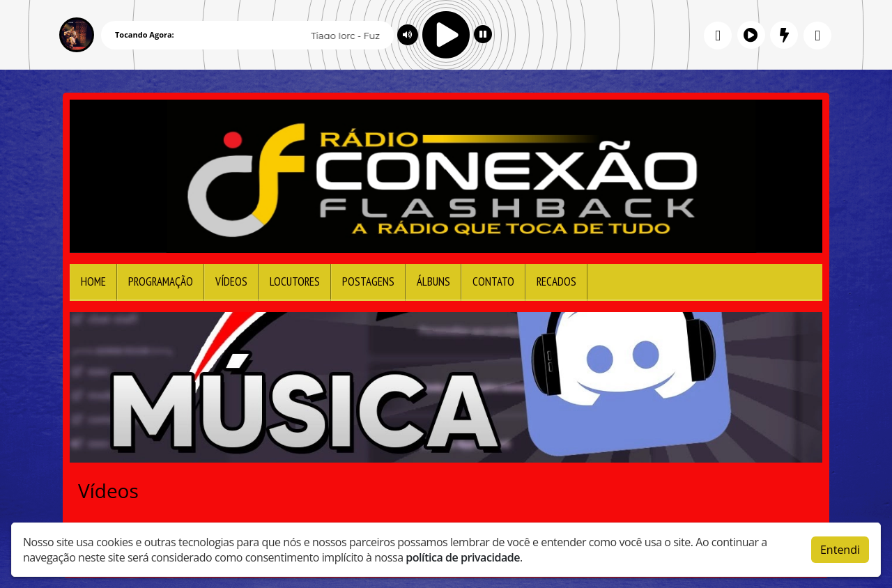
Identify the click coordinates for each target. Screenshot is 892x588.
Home (93, 281)
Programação (160, 281)
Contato (493, 281)
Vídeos (231, 281)
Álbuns (433, 281)
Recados (556, 281)
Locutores (295, 281)
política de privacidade (463, 557)
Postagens (368, 281)
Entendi (840, 549)
